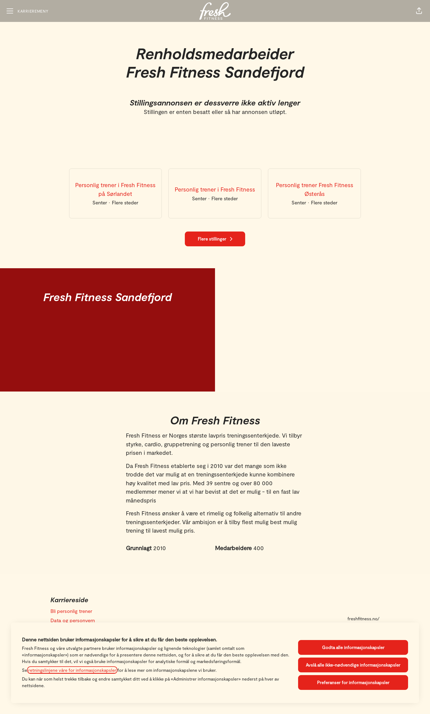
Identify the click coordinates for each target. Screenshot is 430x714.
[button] (419, 11)
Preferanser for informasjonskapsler (353, 682)
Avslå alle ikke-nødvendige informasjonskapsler (353, 664)
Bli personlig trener (71, 611)
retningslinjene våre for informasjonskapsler (72, 670)
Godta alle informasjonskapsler (353, 647)
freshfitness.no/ (363, 618)
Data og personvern (72, 620)
